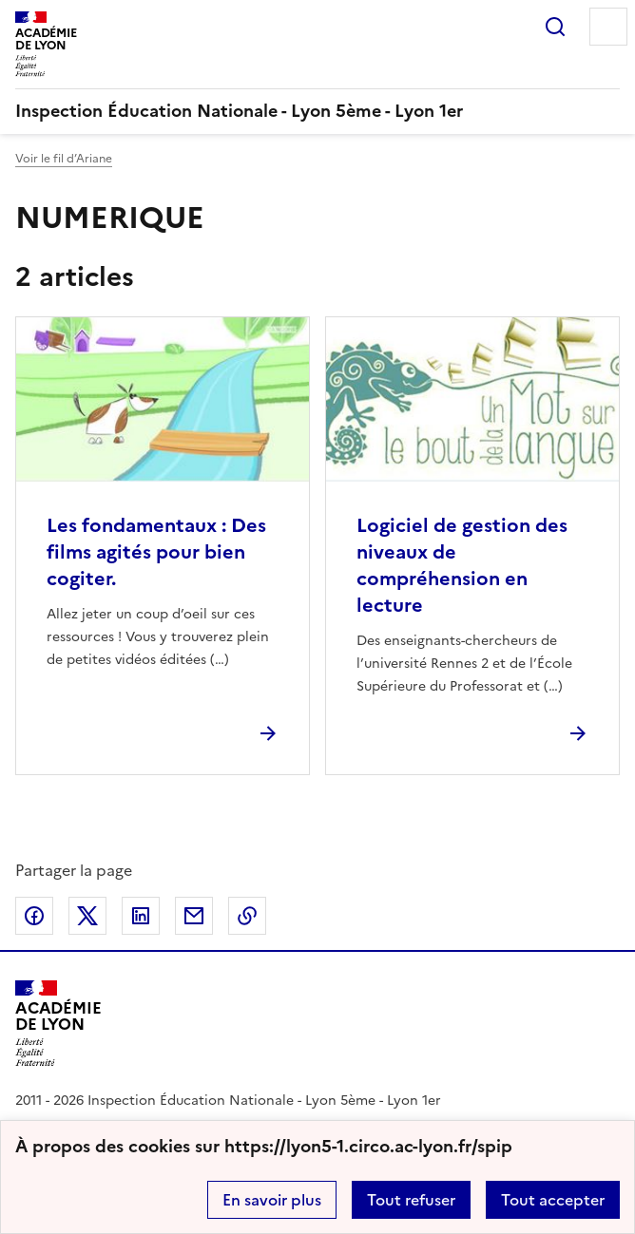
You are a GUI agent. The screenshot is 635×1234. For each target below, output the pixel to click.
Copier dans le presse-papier (247, 916)
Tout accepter (553, 1199)
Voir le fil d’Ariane (63, 158)
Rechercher (555, 27)
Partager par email (194, 916)
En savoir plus (271, 1199)
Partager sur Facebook (34, 916)
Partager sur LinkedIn (141, 916)
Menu (608, 27)
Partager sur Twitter (87, 916)
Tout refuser (411, 1199)
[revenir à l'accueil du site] (317, 111)
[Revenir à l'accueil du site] (58, 1023)
